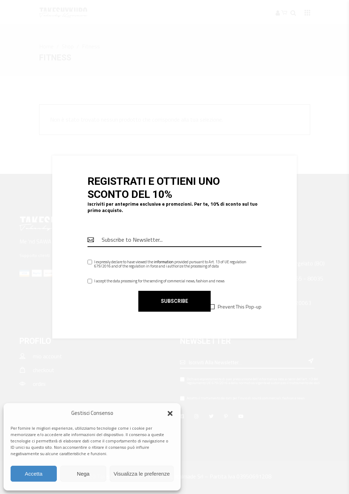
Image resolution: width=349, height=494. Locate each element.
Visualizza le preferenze (142, 474)
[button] (170, 413)
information (164, 262)
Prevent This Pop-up (239, 306)
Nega (83, 474)
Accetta (33, 474)
